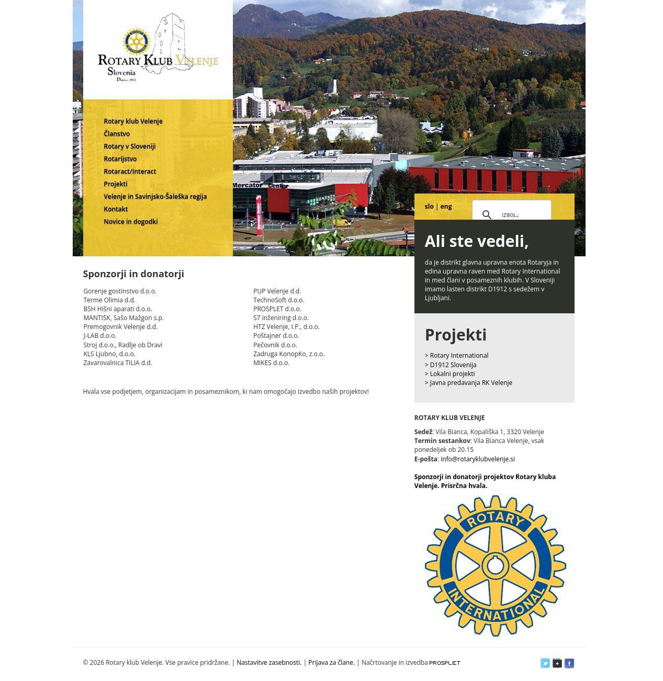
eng (446, 206)
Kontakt (116, 209)
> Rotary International (457, 355)
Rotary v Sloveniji (130, 146)
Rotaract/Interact (130, 171)
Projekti (116, 183)
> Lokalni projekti (450, 373)
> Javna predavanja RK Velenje (469, 382)
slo (429, 206)
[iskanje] (510, 215)
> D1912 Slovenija (451, 364)
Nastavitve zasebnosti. (269, 662)
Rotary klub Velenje (133, 121)
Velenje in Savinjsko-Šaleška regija (155, 196)
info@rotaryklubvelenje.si (478, 459)
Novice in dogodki (131, 221)
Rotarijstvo (120, 158)
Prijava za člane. (331, 662)
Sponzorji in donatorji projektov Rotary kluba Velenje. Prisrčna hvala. (485, 481)
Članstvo (117, 133)
